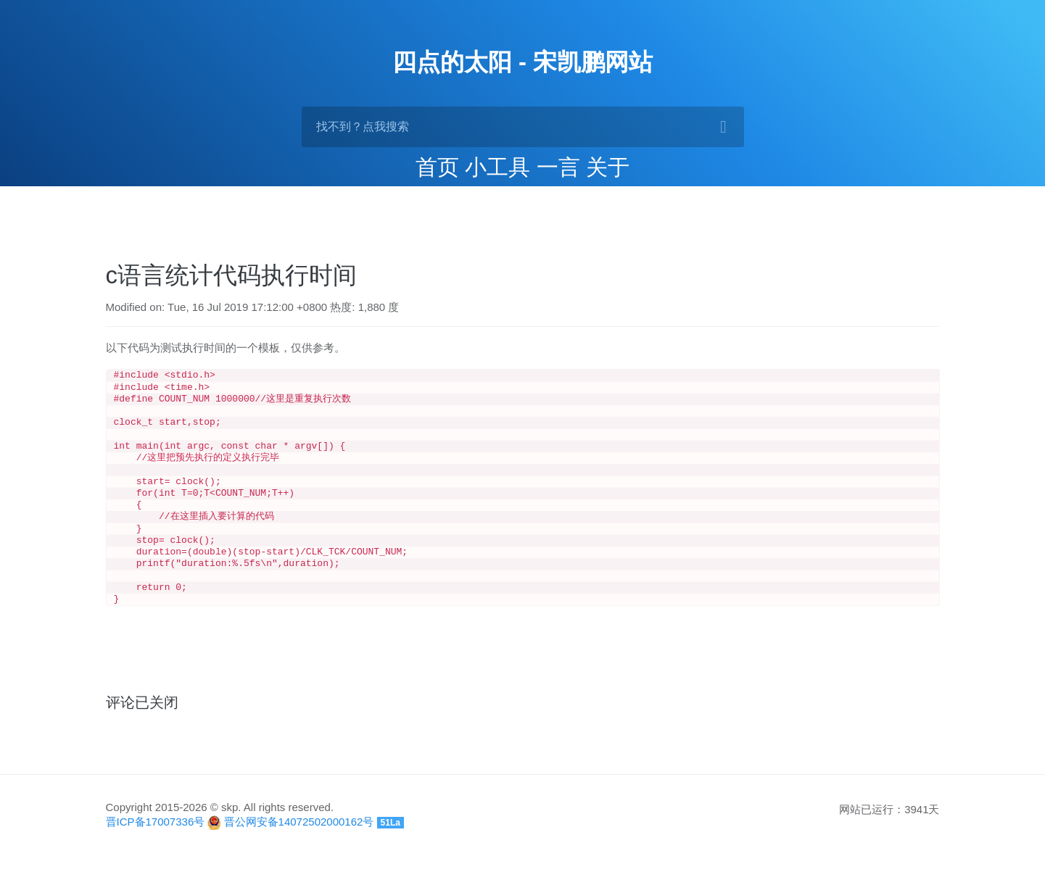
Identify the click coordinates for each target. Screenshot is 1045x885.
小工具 (497, 167)
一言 (558, 167)
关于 (607, 167)
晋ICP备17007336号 (155, 850)
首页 (437, 167)
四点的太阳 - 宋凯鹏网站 (522, 62)
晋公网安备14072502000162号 (299, 850)
